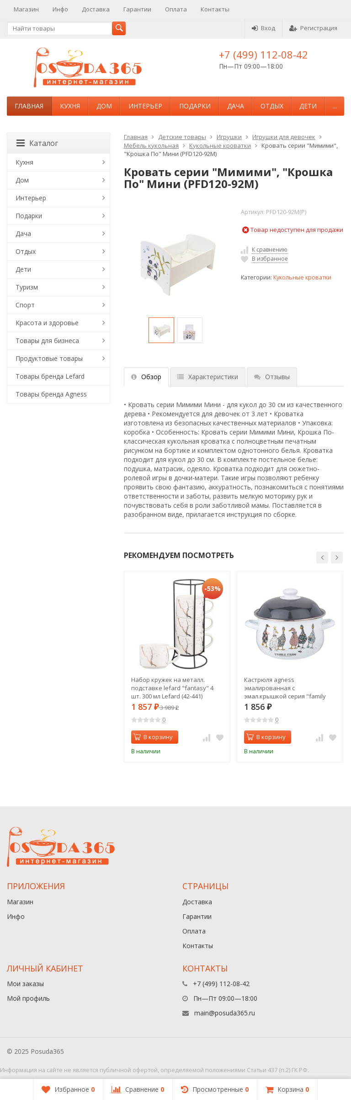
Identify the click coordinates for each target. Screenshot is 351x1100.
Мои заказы (25, 983)
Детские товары (182, 137)
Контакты (215, 9)
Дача (235, 106)
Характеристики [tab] (207, 376)
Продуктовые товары (49, 358)
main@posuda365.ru (224, 1013)
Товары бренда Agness (51, 394)
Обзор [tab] (146, 376)
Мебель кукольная (151, 145)
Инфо (60, 9)
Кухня (70, 106)
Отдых (272, 106)
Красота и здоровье (47, 322)
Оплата (176, 9)
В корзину (153, 737)
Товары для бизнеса (47, 340)
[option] (161, 330)
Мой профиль (28, 998)
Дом (104, 106)
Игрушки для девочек (283, 137)
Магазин (26, 9)
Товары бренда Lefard (50, 376)
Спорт (25, 304)
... (335, 106)
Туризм (27, 287)
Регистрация (313, 28)
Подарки (195, 106)
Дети (308, 106)
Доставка (96, 9)
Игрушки (229, 137)
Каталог (37, 143)
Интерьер (145, 106)
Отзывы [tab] (272, 376)
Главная (29, 106)
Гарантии (137, 9)
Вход (263, 28)
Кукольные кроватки (220, 145)
